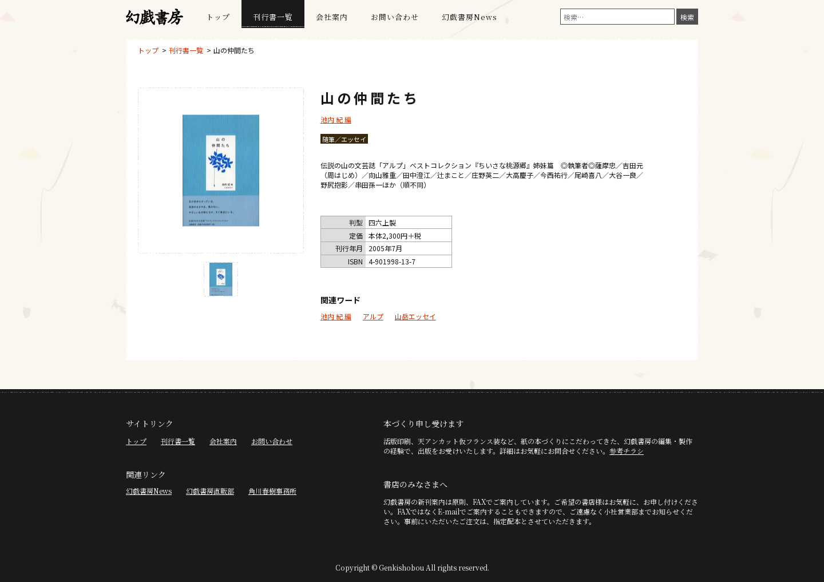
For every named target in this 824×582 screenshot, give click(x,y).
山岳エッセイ (415, 316)
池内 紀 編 (335, 119)
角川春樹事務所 (272, 491)
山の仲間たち (234, 50)
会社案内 (332, 16)
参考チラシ (626, 451)
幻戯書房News (469, 16)
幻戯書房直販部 (210, 491)
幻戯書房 (154, 17)
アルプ (373, 316)
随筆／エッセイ (344, 139)
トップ (218, 16)
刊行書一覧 (273, 16)
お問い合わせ (395, 16)
